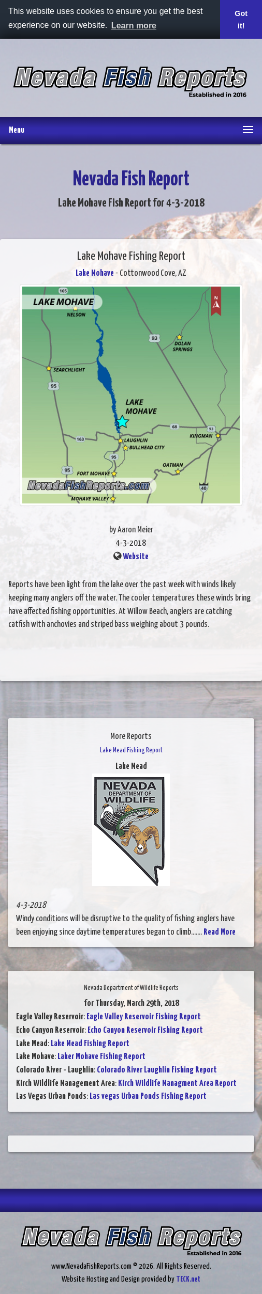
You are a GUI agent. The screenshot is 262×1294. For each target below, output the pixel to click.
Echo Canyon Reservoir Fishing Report (145, 1030)
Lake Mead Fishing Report (90, 1043)
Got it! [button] (241, 19)
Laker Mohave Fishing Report (101, 1056)
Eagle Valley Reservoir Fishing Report (143, 1017)
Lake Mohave (95, 273)
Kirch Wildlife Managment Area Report (177, 1083)
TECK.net (188, 1279)
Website (136, 557)
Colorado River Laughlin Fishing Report (157, 1070)
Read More (219, 932)
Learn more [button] (133, 25)
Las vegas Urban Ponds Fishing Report (148, 1096)
